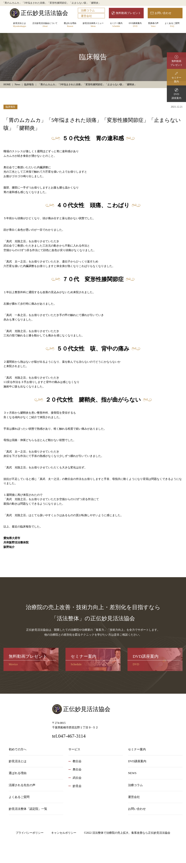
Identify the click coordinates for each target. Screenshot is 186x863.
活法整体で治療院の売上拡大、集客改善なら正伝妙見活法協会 (131, 832)
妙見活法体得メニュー (93, 25)
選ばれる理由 (70, 25)
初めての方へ (17, 749)
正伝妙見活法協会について (44, 25)
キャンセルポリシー (63, 832)
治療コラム (88, 10)
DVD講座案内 (135, 25)
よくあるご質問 (172, 25)
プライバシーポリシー (30, 832)
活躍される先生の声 (22, 785)
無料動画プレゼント (128, 13)
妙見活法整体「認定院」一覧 (28, 809)
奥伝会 (77, 769)
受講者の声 (153, 25)
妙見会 (77, 786)
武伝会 (77, 777)
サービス (74, 749)
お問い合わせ (163, 13)
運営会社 (86, 15)
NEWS (132, 773)
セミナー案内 (116, 25)
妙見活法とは (19, 25)
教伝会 (77, 761)
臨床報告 (10, 106)
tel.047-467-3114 (69, 736)
